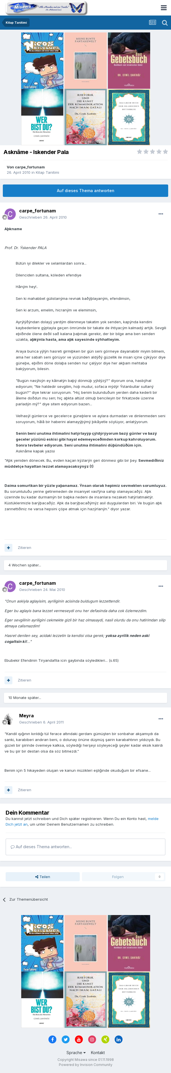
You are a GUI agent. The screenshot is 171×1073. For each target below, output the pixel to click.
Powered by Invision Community (85, 1065)
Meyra (26, 715)
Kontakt (98, 1052)
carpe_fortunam (30, 167)
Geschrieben (43, 217)
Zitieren (24, 547)
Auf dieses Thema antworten (85, 190)
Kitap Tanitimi (47, 172)
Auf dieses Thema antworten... (41, 846)
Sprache (76, 1052)
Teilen (42, 876)
